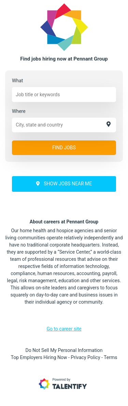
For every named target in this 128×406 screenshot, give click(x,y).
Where (19, 111)
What (17, 80)
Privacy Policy (85, 357)
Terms (110, 357)
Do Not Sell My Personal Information (63, 350)
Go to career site (63, 329)
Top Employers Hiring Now (39, 357)
